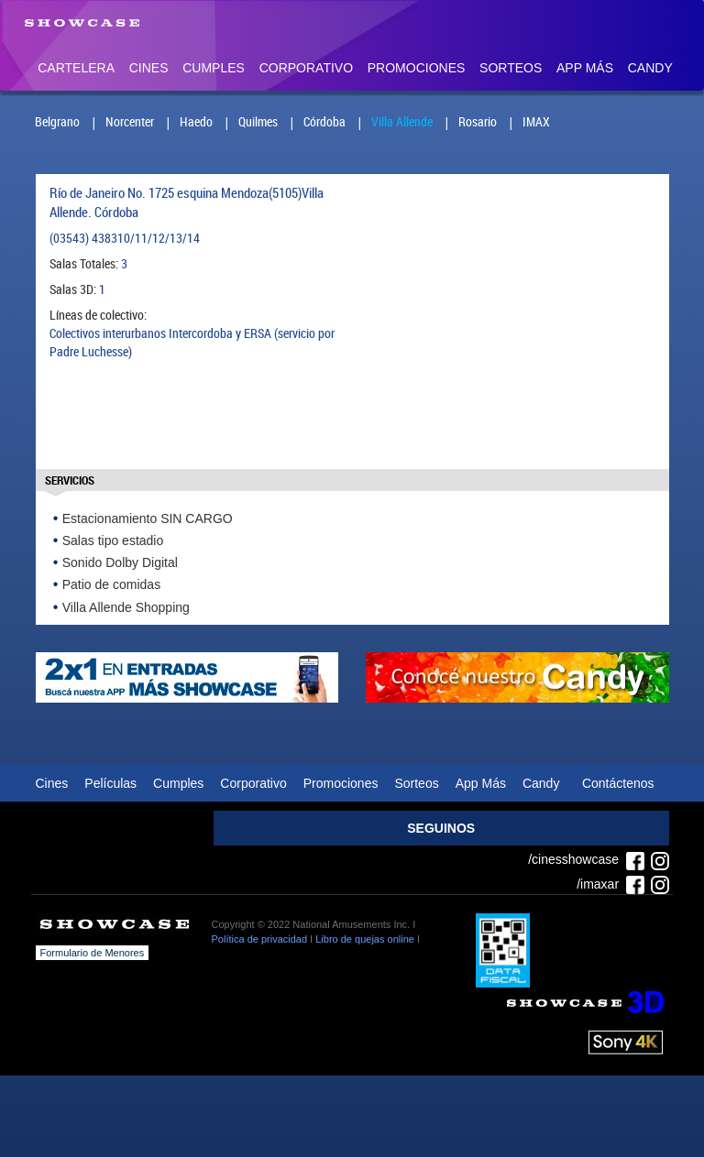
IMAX (536, 121)
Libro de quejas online (364, 938)
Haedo (196, 121)
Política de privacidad (260, 938)
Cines (149, 67)
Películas (110, 783)
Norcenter (129, 121)
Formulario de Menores (92, 952)
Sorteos (510, 67)
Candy (650, 67)
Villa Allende (402, 121)
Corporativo (306, 67)
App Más (584, 67)
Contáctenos (618, 783)
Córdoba (324, 121)
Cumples (213, 67)
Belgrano (57, 121)
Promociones (417, 67)
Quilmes (258, 121)
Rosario (477, 121)
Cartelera (76, 67)
